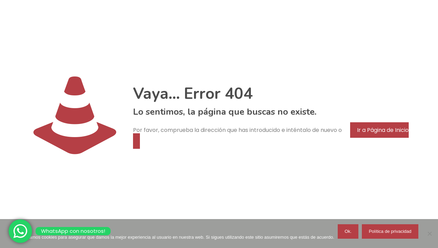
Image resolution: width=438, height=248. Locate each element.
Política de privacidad (390, 231)
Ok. (348, 231)
